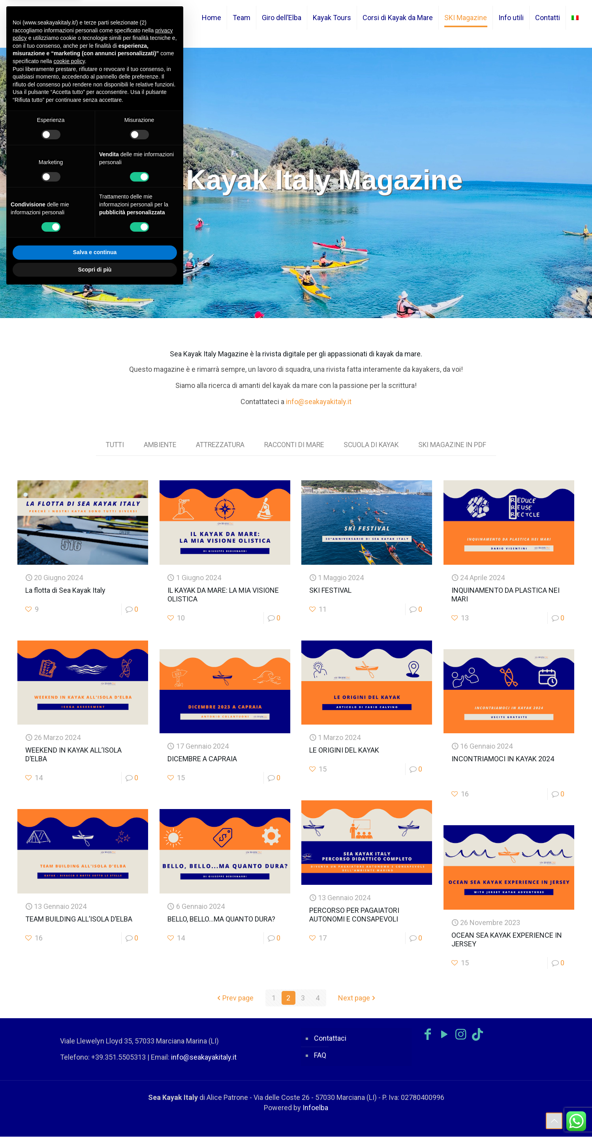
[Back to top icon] (554, 1121)
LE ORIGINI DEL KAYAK (344, 750)
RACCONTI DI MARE (295, 445)
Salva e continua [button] (95, 252)
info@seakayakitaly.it (318, 401)
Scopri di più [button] (95, 269)
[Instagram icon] (461, 1034)
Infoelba (315, 1108)
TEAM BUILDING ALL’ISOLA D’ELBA (78, 919)
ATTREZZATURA (218, 445)
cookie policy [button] (69, 61)
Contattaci (330, 1038)
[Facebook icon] (427, 1034)
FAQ (320, 1055)
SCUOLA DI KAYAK (374, 445)
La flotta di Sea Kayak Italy (65, 590)
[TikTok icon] (477, 1034)
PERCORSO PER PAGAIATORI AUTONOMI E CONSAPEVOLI (354, 915)
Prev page (234, 998)
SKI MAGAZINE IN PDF (457, 445)
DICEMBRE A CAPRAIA (202, 759)
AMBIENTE (156, 445)
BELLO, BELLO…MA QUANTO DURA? (221, 919)
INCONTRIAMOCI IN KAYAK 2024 (502, 759)
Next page (357, 998)
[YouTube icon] (444, 1034)
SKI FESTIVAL (330, 590)
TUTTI (110, 445)
